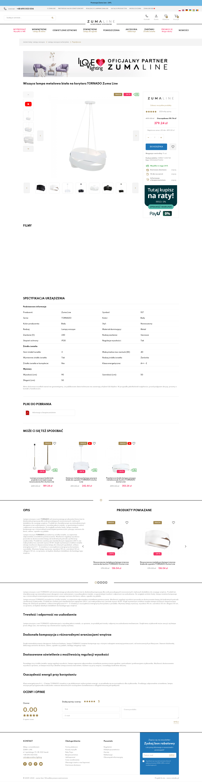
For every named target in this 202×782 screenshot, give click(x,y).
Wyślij (176, 722)
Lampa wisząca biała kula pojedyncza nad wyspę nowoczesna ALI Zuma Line (41, 480)
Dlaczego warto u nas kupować (77, 762)
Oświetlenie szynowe (65, 30)
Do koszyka (156, 147)
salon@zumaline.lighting (32, 757)
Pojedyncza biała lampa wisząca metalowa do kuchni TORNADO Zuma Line (121, 480)
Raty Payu (69, 752)
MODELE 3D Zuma (135, 8)
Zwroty (106, 752)
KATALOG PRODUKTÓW (119, 8)
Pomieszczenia (111, 30)
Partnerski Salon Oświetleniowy (70, 8)
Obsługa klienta (72, 741)
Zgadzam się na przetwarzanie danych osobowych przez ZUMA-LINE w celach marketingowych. (158, 763)
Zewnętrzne (90, 30)
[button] (28, 95)
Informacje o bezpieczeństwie (44, 412)
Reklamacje (108, 755)
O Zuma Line (51, 8)
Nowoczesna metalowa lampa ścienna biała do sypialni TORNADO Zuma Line (157, 563)
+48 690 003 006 (25, 9)
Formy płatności (71, 747)
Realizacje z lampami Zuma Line (97, 8)
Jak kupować (70, 757)
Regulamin (108, 747)
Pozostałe (108, 741)
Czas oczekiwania (72, 760)
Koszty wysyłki (71, 750)
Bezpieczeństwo (71, 755)
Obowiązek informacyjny (113, 757)
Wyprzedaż (19, 30)
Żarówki (149, 30)
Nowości (184, 30)
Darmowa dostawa (72, 765)
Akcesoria (131, 30)
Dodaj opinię (166, 111)
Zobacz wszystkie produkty (160, 105)
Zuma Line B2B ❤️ (149, 8)
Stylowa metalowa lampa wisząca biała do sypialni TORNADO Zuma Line (81, 480)
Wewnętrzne (39, 30)
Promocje (167, 30)
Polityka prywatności (111, 750)
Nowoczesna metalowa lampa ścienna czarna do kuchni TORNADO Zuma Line (111, 563)
